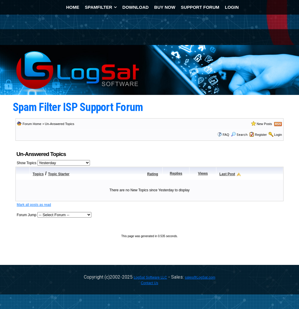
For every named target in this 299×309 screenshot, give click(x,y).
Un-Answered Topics (59, 124)
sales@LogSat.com (200, 277)
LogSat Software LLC (150, 277)
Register (261, 134)
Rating (152, 174)
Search (239, 135)
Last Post (227, 174)
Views (203, 173)
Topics (38, 174)
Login (278, 134)
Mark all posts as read (34, 205)
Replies (176, 173)
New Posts (264, 124)
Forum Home (31, 124)
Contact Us (149, 283)
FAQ (226, 134)
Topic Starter (58, 174)
